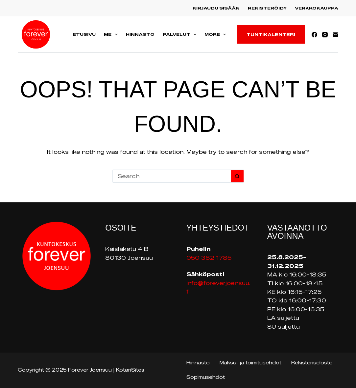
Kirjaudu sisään (216, 8)
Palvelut (181, 34)
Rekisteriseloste (311, 363)
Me (112, 34)
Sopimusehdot (205, 377)
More (216, 34)
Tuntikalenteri (271, 34)
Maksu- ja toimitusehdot (250, 363)
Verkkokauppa (316, 8)
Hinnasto (140, 34)
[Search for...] (171, 176)
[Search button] (237, 176)
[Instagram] (325, 34)
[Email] (335, 34)
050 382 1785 (208, 258)
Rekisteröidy (267, 8)
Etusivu (84, 34)
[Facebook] (314, 34)
